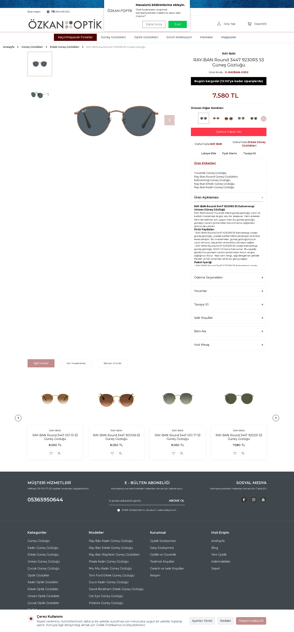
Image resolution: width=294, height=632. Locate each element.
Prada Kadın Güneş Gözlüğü (109, 561)
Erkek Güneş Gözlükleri (64, 46)
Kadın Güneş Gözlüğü (43, 548)
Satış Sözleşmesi (162, 548)
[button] (169, 120)
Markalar (206, 37)
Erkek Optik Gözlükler (43, 589)
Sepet (215, 568)
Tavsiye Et (249, 153)
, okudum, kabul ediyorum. (147, 510)
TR (53, 11)
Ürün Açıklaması (228, 197)
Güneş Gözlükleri (113, 37)
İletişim (155, 575)
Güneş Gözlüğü (39, 541)
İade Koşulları (228, 318)
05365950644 (45, 500)
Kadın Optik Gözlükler (43, 582)
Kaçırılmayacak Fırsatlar (75, 37)
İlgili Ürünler (41, 363)
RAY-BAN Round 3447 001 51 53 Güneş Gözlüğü (55, 437)
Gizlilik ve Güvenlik (163, 554)
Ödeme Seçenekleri (228, 278)
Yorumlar (228, 291)
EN (58, 11)
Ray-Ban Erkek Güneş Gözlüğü (214, 183)
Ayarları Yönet (202, 621)
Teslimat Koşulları (162, 561)
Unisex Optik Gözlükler (44, 596)
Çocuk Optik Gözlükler (43, 603)
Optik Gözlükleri (146, 37)
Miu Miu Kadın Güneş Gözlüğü (110, 568)
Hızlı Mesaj (228, 345)
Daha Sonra (154, 24)
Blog (214, 548)
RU (68, 11)
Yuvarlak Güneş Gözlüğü (210, 172)
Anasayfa (8, 46)
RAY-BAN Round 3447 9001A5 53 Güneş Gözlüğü (116, 437)
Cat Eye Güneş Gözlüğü (106, 596)
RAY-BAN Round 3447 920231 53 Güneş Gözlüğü (239, 437)
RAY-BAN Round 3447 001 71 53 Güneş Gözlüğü (177, 437)
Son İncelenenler (76, 363)
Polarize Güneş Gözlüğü (106, 603)
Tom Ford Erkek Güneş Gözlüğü (111, 575)
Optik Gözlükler (38, 575)
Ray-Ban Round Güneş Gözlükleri (216, 176)
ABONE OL (177, 500)
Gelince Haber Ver (229, 132)
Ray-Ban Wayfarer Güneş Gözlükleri (114, 554)
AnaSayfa (218, 541)
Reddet (225, 621)
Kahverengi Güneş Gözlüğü (212, 180)
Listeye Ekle (208, 153)
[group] (116, 120)
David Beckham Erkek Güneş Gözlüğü (116, 589)
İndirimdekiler (221, 561)
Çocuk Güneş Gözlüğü (43, 568)
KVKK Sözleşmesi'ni (133, 509)
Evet (177, 24)
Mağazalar (228, 37)
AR (63, 11)
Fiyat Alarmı (229, 153)
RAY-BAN (228, 53)
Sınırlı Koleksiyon (179, 37)
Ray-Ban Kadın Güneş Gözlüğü (214, 187)
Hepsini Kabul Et (251, 621)
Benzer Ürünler (113, 363)
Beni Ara (228, 331)
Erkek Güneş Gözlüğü (43, 554)
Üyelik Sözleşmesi (163, 541)
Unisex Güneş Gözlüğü (44, 561)
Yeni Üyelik (219, 554)
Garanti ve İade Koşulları (167, 568)
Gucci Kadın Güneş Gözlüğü (108, 582)
